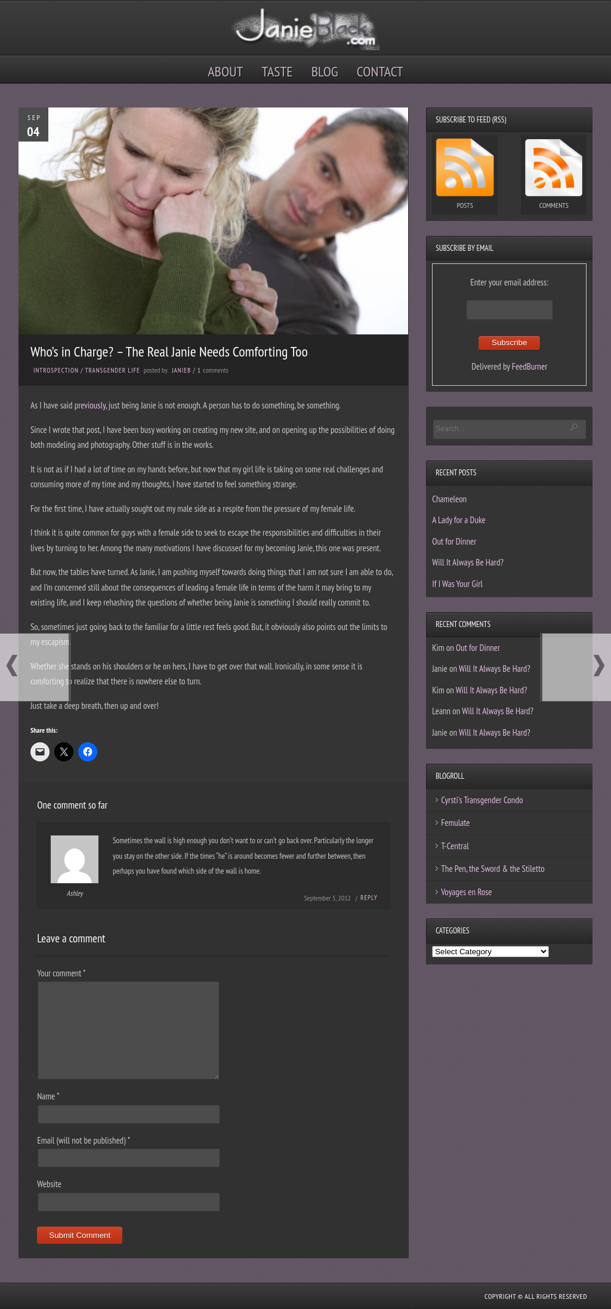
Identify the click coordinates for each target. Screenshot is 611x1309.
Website (49, 1184)
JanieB (181, 370)
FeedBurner (530, 366)
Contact (380, 71)
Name (48, 1096)
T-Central (455, 846)
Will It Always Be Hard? (468, 562)
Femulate (455, 822)
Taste (277, 71)
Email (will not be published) (83, 1140)
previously (90, 405)
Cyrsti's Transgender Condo (482, 800)
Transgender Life (112, 370)
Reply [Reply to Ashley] (369, 897)
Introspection (56, 370)
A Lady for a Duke (459, 520)
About (225, 71)
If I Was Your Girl (457, 583)
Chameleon (449, 499)
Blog (324, 71)
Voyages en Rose (466, 892)
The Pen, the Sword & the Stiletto (493, 868)
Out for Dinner (454, 541)
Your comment (61, 973)
